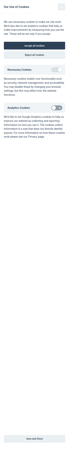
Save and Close (34, 438)
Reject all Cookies (34, 55)
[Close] (61, 6)
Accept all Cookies (34, 45)
